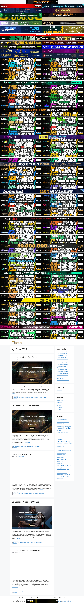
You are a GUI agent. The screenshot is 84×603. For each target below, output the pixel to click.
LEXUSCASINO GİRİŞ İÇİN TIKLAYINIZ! (42, 34)
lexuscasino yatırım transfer (37, 591)
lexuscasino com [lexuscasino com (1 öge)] (66, 432)
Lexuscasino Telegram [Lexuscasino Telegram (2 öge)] (61, 460)
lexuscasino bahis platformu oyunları (20, 493)
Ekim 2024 (59, 409)
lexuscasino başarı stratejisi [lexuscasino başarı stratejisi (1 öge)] (60, 426)
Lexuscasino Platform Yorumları (64, 362)
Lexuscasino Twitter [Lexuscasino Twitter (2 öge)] (64, 465)
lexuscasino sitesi (39, 542)
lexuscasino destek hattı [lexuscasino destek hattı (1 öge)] (68, 433)
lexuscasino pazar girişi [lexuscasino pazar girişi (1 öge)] (60, 451)
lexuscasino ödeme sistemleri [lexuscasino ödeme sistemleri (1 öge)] (61, 474)
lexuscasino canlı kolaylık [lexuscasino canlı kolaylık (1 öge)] (68, 426)
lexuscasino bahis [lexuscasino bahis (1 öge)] (66, 422)
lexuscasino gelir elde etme (41, 397)
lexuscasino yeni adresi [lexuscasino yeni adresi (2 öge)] (63, 470)
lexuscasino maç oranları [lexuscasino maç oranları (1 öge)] (60, 450)
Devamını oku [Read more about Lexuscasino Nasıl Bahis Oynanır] (27, 442)
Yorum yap (15, 398)
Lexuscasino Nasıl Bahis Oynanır (26, 405)
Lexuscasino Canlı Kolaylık (62, 371)
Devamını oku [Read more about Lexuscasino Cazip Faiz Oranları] (20, 538)
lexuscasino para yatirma (39, 493)
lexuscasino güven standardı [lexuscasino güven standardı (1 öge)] (68, 443)
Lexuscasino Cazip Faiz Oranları (25, 502)
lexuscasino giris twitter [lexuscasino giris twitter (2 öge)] (63, 438)
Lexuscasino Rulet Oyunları (63, 364)
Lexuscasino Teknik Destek (62, 373)
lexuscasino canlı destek (24, 446)
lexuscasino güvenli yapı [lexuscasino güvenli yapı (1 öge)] (60, 443)
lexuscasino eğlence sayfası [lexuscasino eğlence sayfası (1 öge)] (60, 435)
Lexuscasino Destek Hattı (62, 359)
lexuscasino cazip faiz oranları (18, 542)
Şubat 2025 (59, 403)
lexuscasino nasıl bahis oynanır (34, 446)
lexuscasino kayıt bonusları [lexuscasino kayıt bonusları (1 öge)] (60, 446)
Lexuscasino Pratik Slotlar (62, 353)
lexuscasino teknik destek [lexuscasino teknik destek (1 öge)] (60, 457)
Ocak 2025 (59, 405)
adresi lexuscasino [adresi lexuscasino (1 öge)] (59, 419)
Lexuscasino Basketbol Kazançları (64, 351)
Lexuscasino (15, 396)
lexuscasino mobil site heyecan (18, 591)
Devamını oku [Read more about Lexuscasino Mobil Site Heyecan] (15, 587)
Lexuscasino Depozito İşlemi (63, 380)
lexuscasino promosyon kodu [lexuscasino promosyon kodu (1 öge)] (61, 454)
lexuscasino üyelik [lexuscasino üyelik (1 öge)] (67, 474)
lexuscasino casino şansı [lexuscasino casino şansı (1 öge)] (60, 432)
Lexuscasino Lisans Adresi (62, 361)
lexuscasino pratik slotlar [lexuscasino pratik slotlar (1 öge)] (67, 451)
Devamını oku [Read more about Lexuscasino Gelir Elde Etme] (15, 393)
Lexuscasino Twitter (28, 591)
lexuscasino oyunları (30, 493)
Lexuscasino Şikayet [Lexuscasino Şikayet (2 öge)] (64, 476)
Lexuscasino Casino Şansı (62, 355)
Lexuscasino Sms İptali (62, 369)
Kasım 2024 (59, 407)
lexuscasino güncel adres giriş (29, 542)
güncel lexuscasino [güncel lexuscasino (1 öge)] (64, 419)
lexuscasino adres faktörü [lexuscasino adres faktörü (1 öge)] (60, 422)
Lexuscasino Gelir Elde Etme (24, 357)
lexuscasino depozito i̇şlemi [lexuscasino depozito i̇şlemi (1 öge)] (60, 433)
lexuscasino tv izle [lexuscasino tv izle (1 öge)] (59, 463)
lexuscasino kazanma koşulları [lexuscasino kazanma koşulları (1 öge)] (61, 447)
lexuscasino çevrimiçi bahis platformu (29, 397)
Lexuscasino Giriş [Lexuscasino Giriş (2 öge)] (63, 442)
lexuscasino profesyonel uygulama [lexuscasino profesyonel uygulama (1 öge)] (61, 453)
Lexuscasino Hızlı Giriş (61, 357)
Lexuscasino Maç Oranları (62, 375)
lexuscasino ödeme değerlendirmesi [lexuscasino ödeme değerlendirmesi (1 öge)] (62, 473)
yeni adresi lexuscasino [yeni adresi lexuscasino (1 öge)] (60, 478)
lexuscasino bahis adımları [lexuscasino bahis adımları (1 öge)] (60, 423)
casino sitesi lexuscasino (17, 397)
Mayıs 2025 (59, 402)
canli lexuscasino (16, 446)
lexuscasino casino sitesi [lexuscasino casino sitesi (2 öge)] (64, 429)
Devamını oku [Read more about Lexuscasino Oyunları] (41, 489)
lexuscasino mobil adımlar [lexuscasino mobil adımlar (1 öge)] (67, 450)
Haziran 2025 (60, 400)
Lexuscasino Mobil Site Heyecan (26, 550)
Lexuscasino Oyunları (21, 454)
